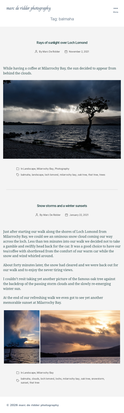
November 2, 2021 (79, 52)
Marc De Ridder (50, 52)
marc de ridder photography (31, 8)
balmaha (26, 175)
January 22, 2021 (79, 215)
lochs (59, 378)
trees (104, 175)
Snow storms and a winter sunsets (62, 205)
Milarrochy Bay (45, 169)
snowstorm (99, 378)
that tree (95, 175)
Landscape (29, 169)
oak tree (84, 175)
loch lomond (52, 175)
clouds (35, 378)
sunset (24, 382)
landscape (38, 175)
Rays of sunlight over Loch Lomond (62, 42)
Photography (63, 169)
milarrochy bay (69, 175)
